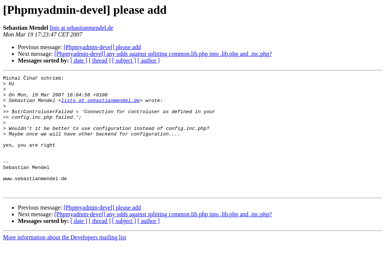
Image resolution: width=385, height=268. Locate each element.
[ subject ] (124, 60)
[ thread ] (100, 60)
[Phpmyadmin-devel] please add (102, 47)
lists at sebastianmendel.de (81, 28)
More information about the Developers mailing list (64, 261)
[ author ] (149, 60)
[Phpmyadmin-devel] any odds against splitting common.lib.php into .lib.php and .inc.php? (163, 54)
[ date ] (78, 60)
